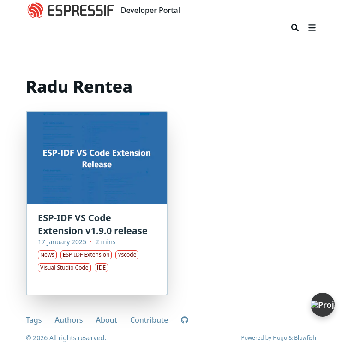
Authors (69, 320)
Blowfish (305, 338)
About (106, 320)
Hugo (280, 338)
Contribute (149, 320)
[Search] (295, 27)
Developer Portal (150, 10)
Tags (34, 320)
